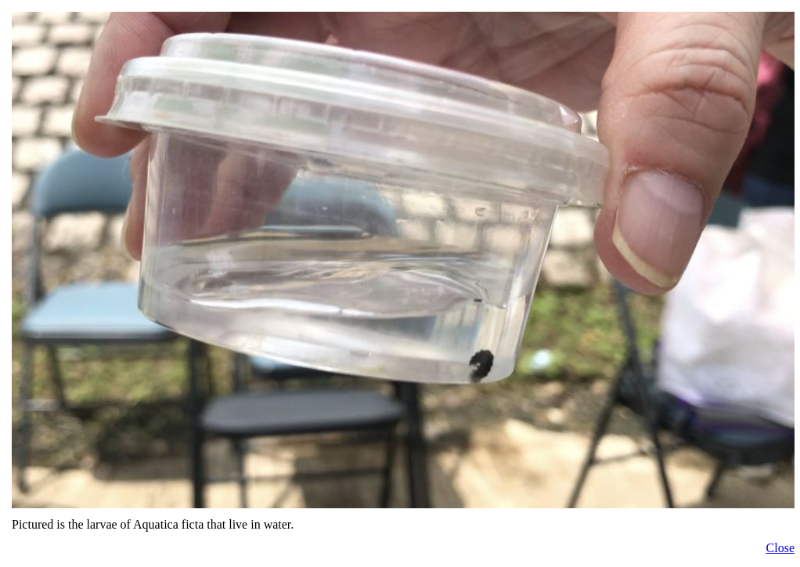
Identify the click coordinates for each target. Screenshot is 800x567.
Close (780, 547)
